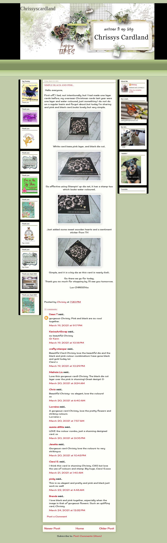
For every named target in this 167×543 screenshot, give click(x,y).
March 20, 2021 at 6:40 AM (67, 400)
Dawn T (53, 314)
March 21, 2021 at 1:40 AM (66, 472)
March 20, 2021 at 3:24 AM (67, 383)
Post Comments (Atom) (87, 536)
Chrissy (134, 85)
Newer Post (52, 528)
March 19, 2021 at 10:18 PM (66, 342)
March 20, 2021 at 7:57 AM (66, 420)
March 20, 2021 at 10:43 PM (67, 455)
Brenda (53, 496)
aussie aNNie (56, 427)
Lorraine (54, 406)
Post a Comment (57, 516)
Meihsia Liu (56, 372)
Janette (53, 444)
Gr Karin (54, 338)
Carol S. (54, 461)
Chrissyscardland (37, 8)
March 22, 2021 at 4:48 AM (66, 490)
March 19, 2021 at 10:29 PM (67, 366)
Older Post (106, 528)
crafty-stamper (58, 349)
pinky (52, 479)
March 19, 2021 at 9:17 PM (65, 325)
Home (80, 528)
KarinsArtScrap (58, 331)
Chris (52, 389)
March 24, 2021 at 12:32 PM (67, 510)
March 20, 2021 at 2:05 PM (67, 438)
